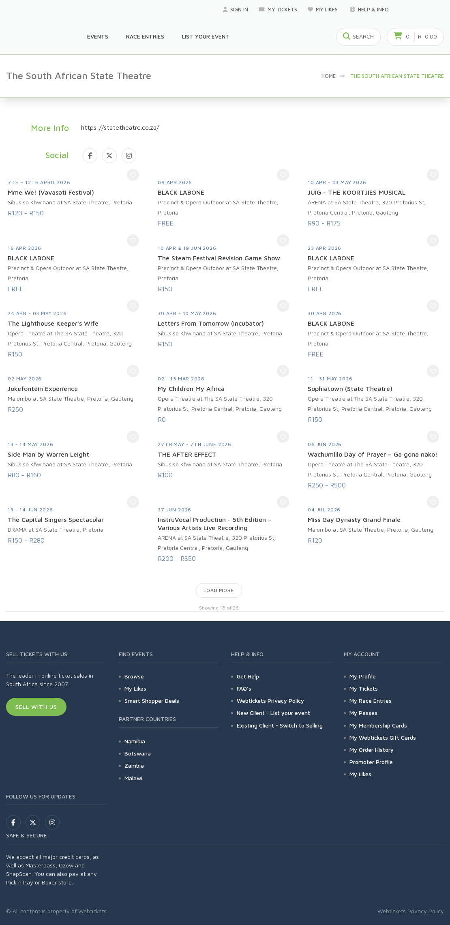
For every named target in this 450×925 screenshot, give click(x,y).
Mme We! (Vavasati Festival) (51, 192)
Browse (134, 676)
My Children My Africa (191, 388)
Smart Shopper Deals (151, 700)
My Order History (371, 749)
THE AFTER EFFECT (187, 454)
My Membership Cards (378, 725)
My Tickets (278, 9)
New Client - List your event (273, 712)
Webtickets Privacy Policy (270, 700)
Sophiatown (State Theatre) (350, 388)
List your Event (205, 36)
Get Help (248, 676)
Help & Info (369, 9)
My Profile (362, 676)
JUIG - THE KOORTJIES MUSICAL (356, 192)
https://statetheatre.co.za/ (120, 127)
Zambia (134, 765)
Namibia (134, 741)
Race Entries (145, 36)
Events (97, 36)
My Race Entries (370, 700)
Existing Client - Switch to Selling (280, 725)
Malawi (133, 778)
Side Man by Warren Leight (48, 454)
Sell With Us (36, 706)
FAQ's (244, 688)
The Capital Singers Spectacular (56, 519)
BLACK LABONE (181, 192)
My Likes (323, 9)
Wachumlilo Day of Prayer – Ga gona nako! (372, 454)
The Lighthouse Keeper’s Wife (53, 323)
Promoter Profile (371, 761)
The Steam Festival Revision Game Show (219, 258)
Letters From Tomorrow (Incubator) (211, 323)
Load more (219, 590)
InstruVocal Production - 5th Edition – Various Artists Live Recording (215, 523)
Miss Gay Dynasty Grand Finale (354, 519)
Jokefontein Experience (43, 388)
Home (328, 76)
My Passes (363, 712)
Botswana (137, 753)
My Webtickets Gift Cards (382, 737)
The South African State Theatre (397, 76)
